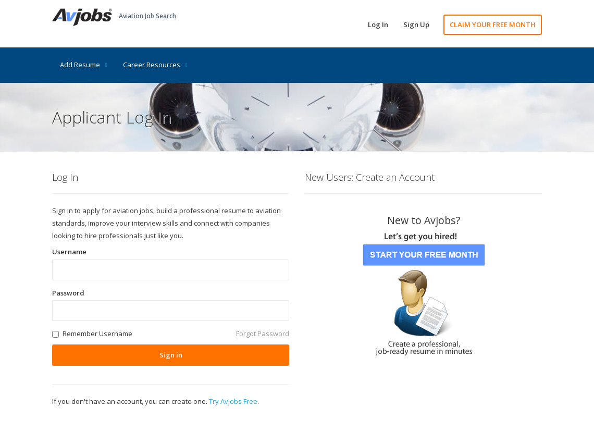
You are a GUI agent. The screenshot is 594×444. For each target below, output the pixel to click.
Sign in (170, 355)
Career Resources (155, 64)
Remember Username (97, 333)
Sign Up (416, 24)
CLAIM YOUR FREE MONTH (493, 24)
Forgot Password (262, 333)
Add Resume (83, 64)
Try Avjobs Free (233, 401)
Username (69, 251)
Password (68, 293)
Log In (378, 24)
